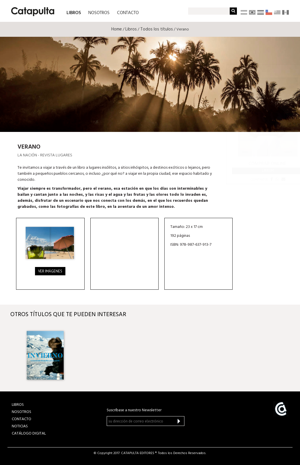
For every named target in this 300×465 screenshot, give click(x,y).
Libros (131, 29)
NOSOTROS (99, 13)
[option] (45, 353)
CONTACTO (128, 13)
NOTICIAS (20, 426)
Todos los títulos (156, 29)
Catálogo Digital (29, 433)
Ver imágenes (50, 271)
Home (116, 29)
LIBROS (74, 12)
